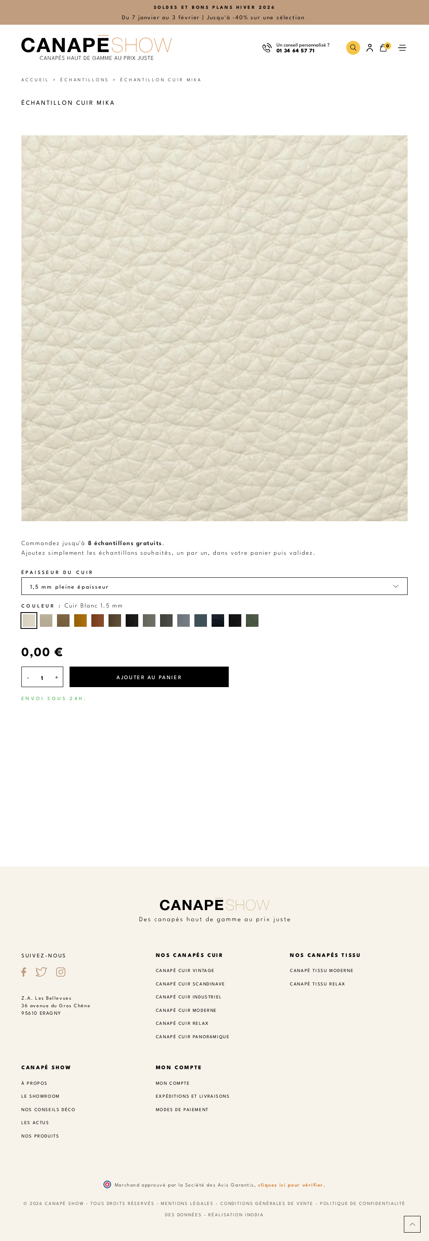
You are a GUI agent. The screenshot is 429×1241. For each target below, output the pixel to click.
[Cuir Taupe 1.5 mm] (63, 620)
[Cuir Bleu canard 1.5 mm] (200, 620)
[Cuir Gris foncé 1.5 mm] (166, 620)
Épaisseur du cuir (57, 572)
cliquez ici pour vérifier (290, 1184)
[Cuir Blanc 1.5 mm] (28, 620)
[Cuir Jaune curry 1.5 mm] (80, 620)
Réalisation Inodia (236, 1214)
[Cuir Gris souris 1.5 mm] (149, 620)
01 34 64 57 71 (296, 50)
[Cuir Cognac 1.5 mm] (97, 620)
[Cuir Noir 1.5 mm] (235, 620)
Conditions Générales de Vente (266, 1203)
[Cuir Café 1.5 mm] (114, 620)
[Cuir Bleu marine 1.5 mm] (217, 620)
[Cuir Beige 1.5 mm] (46, 620)
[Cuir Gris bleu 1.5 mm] (183, 620)
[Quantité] (42, 678)
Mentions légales (187, 1203)
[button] (353, 47)
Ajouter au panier (149, 676)
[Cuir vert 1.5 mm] (252, 620)
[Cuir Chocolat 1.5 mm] (132, 620)
